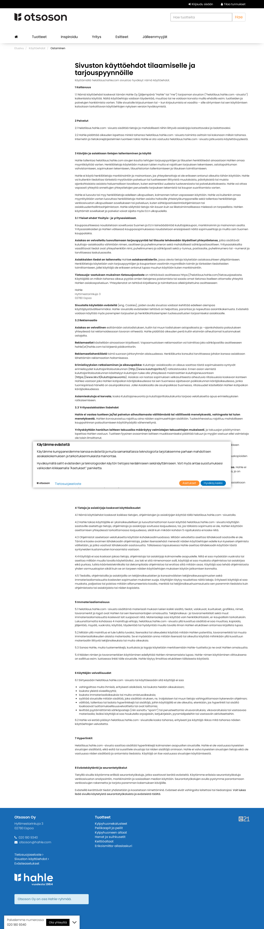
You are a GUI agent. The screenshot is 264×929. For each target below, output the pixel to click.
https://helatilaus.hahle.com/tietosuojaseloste (211, 275)
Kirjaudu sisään (201, 4)
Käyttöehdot (37, 48)
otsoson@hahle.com (35, 842)
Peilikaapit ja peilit (109, 828)
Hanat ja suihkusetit (110, 837)
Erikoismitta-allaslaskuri (113, 846)
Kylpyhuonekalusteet (111, 823)
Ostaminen (58, 48)
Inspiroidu (69, 36)
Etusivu (19, 48)
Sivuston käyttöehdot (31, 859)
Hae (239, 17)
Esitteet (122, 36)
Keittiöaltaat (104, 841)
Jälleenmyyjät (155, 36)
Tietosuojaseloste (28, 854)
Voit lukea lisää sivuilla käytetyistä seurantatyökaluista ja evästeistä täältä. (160, 792)
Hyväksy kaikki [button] (213, 483)
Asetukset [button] (189, 483)
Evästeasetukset (26, 863)
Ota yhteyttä (58, 922)
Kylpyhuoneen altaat (111, 832)
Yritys (96, 36)
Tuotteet (39, 36)
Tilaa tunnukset (233, 4)
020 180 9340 (28, 837)
